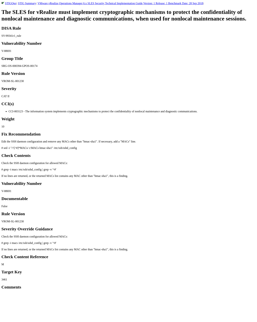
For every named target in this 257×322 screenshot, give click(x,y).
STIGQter (10, 3)
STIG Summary (27, 3)
